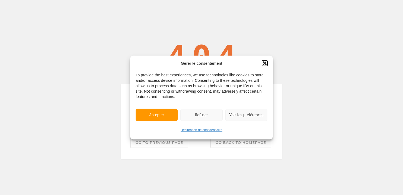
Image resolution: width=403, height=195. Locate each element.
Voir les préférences (246, 114)
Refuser (201, 114)
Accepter (156, 114)
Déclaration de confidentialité (201, 130)
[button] (264, 63)
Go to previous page (159, 142)
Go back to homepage (241, 142)
